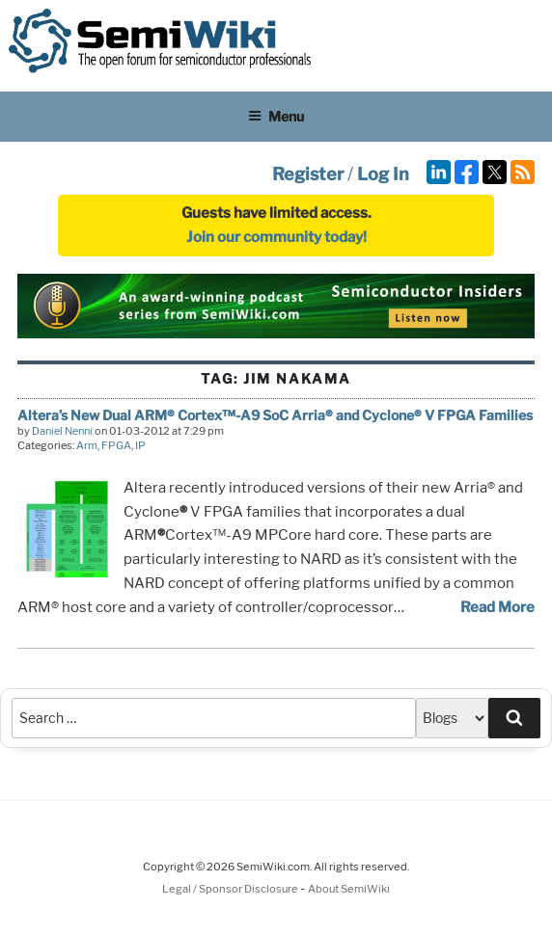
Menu (276, 116)
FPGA (116, 445)
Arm (86, 445)
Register (308, 174)
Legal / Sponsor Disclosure (231, 888)
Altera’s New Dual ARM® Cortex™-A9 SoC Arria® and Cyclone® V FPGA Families (275, 415)
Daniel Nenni (62, 431)
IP (140, 445)
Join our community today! (276, 237)
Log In (383, 174)
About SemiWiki (349, 888)
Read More (497, 607)
